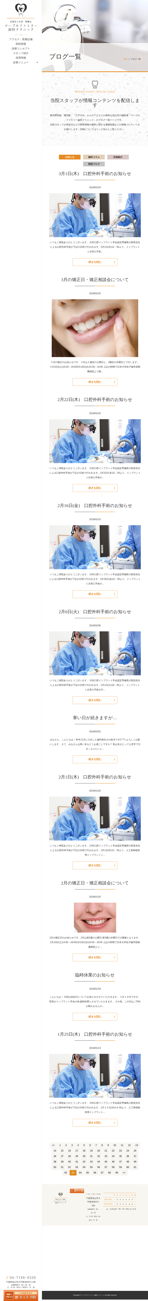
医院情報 (21, 43)
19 (91, 1152)
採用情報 (21, 57)
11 (122, 1147)
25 (135, 1152)
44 (98, 1163)
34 (113, 1158)
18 (84, 1152)
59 (120, 1169)
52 (69, 1169)
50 (55, 1169)
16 (69, 1152)
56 (98, 1169)
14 (55, 1152)
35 (120, 1158)
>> (124, 1174)
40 (69, 1163)
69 (116, 1174)
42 (84, 1163)
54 (84, 1169)
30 (84, 1158)
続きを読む (94, 262)
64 (80, 1174)
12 (129, 1147)
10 (115, 1147)
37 (135, 1158)
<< (53, 1147)
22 (113, 1152)
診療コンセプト (21, 48)
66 (95, 1174)
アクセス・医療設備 (21, 39)
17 (77, 1152)
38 (55, 1163)
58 (113, 1169)
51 (62, 1169)
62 (65, 1174)
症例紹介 (118, 157)
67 (102, 1174)
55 (91, 1169)
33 (106, 1158)
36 (128, 1158)
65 (87, 1174)
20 (98, 1152)
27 (62, 1158)
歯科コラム (94, 157)
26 (55, 1158)
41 (77, 1163)
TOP (125, 59)
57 (106, 1169)
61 (135, 1169)
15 (62, 1152)
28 (69, 1158)
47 (120, 1163)
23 (120, 1152)
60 (128, 1169)
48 (128, 1163)
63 (73, 1174)
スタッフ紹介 (21, 53)
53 (77, 1169)
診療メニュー (21, 62)
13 (136, 1147)
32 (98, 1158)
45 (106, 1163)
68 (109, 1174)
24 (128, 1152)
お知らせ (69, 157)
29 (77, 1158)
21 (106, 1152)
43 (91, 1163)
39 (62, 1163)
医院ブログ (94, 164)
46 (113, 1163)
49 (135, 1163)
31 (91, 1158)
